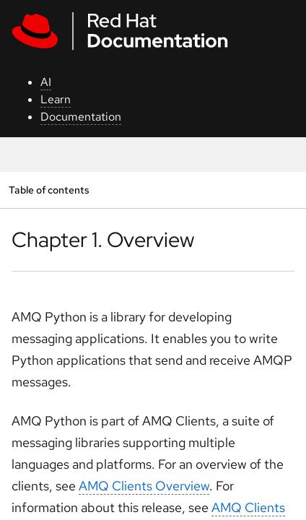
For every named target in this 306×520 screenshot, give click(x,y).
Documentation (80, 116)
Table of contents (48, 189)
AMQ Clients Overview (144, 485)
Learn (55, 99)
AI (45, 82)
